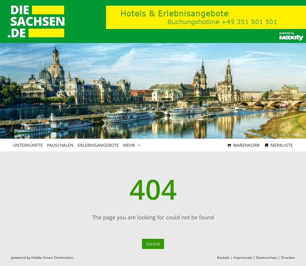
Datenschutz (266, 257)
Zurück (153, 244)
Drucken (288, 257)
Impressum (242, 257)
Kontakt (223, 257)
